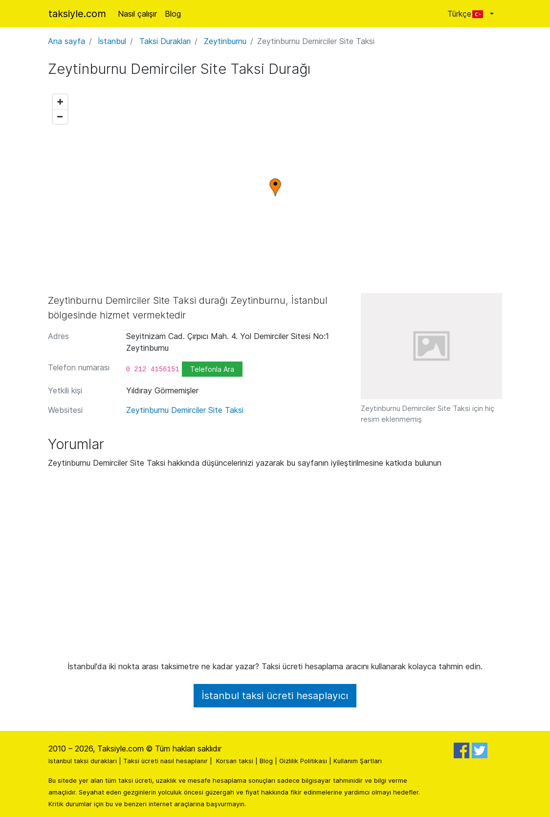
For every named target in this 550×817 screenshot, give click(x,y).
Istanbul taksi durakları (82, 761)
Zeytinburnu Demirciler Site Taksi (184, 410)
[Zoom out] (60, 116)
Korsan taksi (234, 761)
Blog (173, 14)
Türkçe (467, 14)
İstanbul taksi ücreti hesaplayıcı (275, 696)
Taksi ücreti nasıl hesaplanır (165, 761)
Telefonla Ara (212, 369)
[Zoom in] (60, 101)
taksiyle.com (77, 14)
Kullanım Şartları (357, 761)
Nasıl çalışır (137, 14)
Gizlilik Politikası (303, 761)
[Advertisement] (275, 568)
